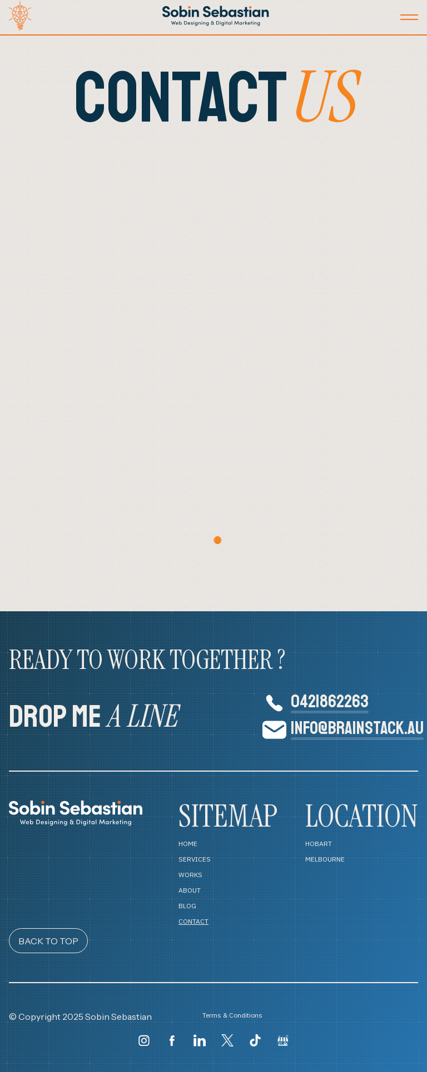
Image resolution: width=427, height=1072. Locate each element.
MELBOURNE (325, 859)
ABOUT (189, 890)
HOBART (318, 844)
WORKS (190, 875)
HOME (187, 844)
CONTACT (193, 921)
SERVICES (194, 859)
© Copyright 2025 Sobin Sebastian (80, 1016)
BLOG (187, 906)
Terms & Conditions (232, 1015)
